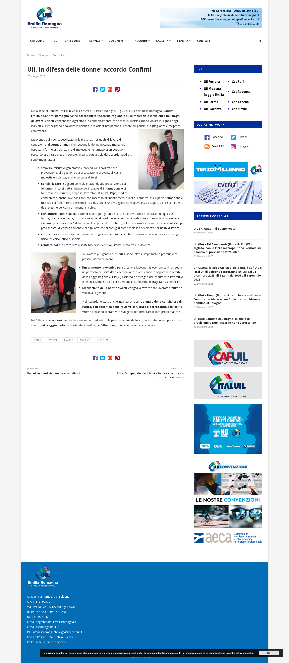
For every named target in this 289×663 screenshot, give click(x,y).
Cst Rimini (239, 109)
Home (30, 55)
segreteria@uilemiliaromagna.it (56, 622)
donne (38, 340)
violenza (103, 340)
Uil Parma (211, 102)
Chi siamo (37, 41)
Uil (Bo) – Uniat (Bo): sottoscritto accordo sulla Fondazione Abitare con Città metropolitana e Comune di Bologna (227, 299)
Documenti (117, 41)
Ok (268, 653)
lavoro (68, 340)
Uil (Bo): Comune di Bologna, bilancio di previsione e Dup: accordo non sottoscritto (225, 321)
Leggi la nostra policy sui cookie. (236, 653)
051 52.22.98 (58, 612)
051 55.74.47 (40, 617)
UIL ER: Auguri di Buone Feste (215, 228)
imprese (52, 340)
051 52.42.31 (39, 612)
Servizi (94, 41)
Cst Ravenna (241, 92)
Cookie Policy (36, 637)
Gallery (162, 41)
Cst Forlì (238, 82)
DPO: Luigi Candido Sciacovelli (46, 642)
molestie (85, 340)
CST (56, 41)
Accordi (141, 41)
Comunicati (59, 55)
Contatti (204, 41)
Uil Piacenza (213, 109)
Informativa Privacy (60, 637)
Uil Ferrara (212, 82)
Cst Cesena (240, 102)
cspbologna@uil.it (47, 627)
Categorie (72, 41)
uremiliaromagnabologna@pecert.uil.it (57, 632)
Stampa (182, 41)
